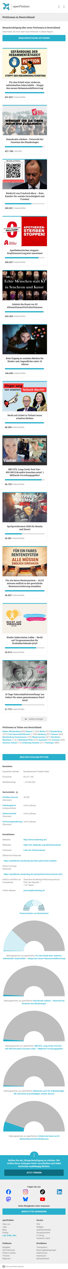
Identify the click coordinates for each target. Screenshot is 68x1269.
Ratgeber (6, 1247)
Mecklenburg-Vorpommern (14, 737)
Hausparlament (43, 1232)
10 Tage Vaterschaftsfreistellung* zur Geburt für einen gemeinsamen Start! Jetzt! (24, 697)
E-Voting (40, 1235)
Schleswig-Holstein (31, 743)
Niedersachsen (39, 737)
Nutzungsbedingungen (46, 1250)
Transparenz (41, 1247)
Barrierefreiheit (42, 1258)
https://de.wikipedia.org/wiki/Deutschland (42, 845)
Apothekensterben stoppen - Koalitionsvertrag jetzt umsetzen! (24, 252)
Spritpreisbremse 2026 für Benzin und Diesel (25, 528)
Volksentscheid (9, 813)
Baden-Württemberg (11, 731)
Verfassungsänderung (12, 821)
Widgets (40, 1227)
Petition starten (9, 1253)
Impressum (41, 1256)
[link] (64, 7)
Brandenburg (56, 731)
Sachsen (56, 740)
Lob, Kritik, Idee (9, 1235)
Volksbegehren (9, 805)
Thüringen (50, 743)
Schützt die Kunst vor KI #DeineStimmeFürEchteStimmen (24, 306)
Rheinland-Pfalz (26, 740)
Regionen (6, 1258)
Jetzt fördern (34, 1173)
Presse (5, 1232)
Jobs (4, 1227)
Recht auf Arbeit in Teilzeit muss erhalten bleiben (25, 417)
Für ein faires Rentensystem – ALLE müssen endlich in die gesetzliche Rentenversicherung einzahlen (25, 583)
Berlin (42, 731)
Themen (6, 1256)
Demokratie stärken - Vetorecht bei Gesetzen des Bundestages (24, 141)
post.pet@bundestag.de (34, 890)
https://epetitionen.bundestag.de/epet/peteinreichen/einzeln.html (33, 874)
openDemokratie (43, 1230)
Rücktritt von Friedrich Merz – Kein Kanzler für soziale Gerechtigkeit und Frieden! (25, 196)
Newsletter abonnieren (34, 1211)
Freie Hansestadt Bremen (19, 734)
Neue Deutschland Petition (34, 757)
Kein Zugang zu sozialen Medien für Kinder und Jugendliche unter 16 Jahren (25, 361)
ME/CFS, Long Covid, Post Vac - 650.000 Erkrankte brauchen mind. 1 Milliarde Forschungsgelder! (25, 472)
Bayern (29, 731)
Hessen (54, 734)
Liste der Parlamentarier (34, 850)
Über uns (6, 1224)
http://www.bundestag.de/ (35, 839)
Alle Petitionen (8, 1250)
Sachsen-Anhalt (9, 743)
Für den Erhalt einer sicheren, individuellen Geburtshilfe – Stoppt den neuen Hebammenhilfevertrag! (25, 85)
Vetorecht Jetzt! (43, 1238)
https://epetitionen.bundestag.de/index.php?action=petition (30, 861)
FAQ (38, 1224)
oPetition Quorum (10, 797)
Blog (4, 1230)
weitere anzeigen (34, 719)
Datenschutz (41, 1253)
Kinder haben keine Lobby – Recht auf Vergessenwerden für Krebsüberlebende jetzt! (25, 640)
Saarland (42, 740)
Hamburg (41, 734)
